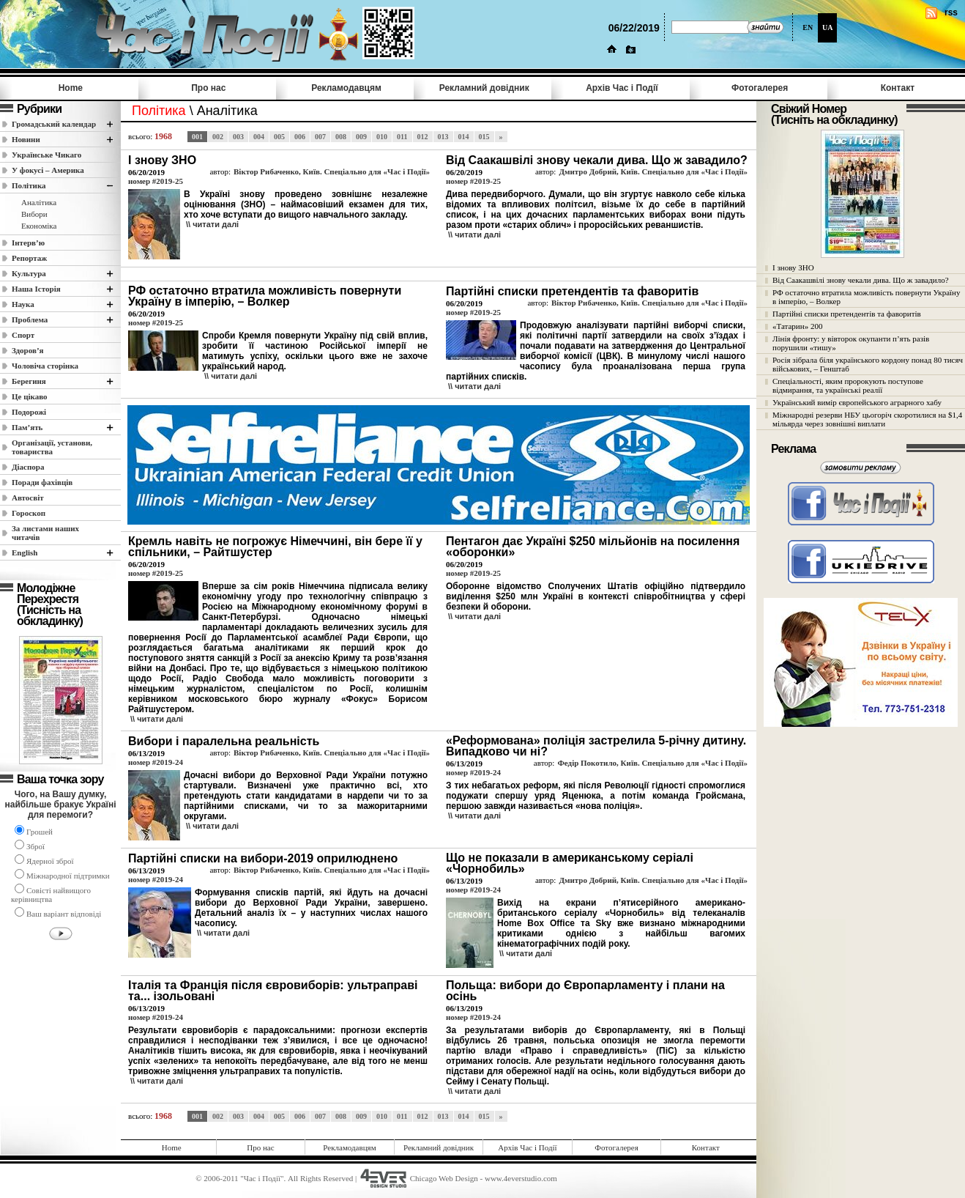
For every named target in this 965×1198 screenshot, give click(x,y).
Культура (29, 273)
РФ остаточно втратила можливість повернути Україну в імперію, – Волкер (866, 297)
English (24, 552)
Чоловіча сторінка (45, 365)
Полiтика (29, 185)
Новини (26, 139)
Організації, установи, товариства (52, 447)
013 (443, 137)
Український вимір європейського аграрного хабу (857, 402)
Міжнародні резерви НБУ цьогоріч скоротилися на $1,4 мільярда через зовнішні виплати (867, 419)
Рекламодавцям (346, 88)
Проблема (30, 319)
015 (484, 137)
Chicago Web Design (444, 1178)
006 (299, 137)
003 (238, 137)
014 (463, 137)
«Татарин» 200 (797, 326)
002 (217, 137)
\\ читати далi (212, 224)
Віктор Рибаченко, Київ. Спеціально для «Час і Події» (332, 171)
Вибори (34, 214)
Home (71, 88)
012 (422, 137)
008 (340, 137)
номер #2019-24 (155, 762)
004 (258, 137)
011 (402, 137)
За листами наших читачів (45, 532)
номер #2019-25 (155, 181)
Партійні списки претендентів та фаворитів (846, 313)
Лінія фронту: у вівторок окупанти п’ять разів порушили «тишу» (850, 343)
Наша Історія (36, 288)
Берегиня (29, 381)
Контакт (897, 88)
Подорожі (29, 411)
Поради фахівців (42, 482)
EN (807, 27)
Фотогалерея (759, 88)
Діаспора (28, 466)
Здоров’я (28, 350)
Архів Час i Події (621, 88)
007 (320, 137)
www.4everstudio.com (521, 1178)
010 (381, 137)
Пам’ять (27, 427)
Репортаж (29, 258)
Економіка (38, 225)
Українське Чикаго (46, 154)
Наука (23, 304)
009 (361, 137)
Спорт (23, 334)
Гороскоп (28, 513)
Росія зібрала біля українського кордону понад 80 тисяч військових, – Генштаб (867, 364)
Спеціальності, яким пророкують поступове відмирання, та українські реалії (847, 385)
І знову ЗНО (793, 267)
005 (279, 137)
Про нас (208, 88)
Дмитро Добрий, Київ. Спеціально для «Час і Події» (653, 171)
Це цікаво (30, 396)
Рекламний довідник (484, 88)
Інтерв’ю (28, 242)
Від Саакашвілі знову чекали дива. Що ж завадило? (860, 280)
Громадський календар (54, 123)
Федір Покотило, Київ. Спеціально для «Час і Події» (652, 762)
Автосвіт (28, 497)
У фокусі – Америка (48, 170)
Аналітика (38, 202)
